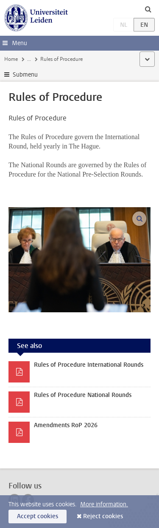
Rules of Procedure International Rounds (88, 365)
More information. (104, 504)
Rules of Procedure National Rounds (82, 395)
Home (11, 59)
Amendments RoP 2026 (66, 425)
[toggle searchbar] (148, 9)
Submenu (25, 75)
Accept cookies (37, 516)
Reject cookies (103, 516)
